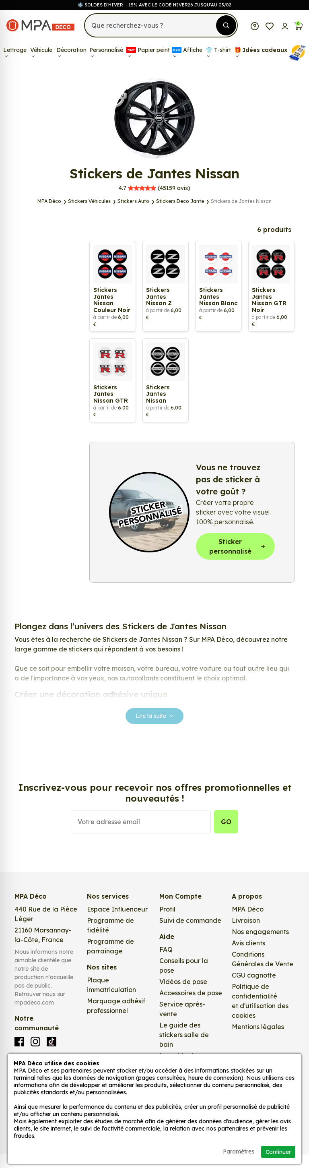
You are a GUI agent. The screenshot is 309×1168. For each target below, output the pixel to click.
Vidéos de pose (183, 995)
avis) (154, 188)
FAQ (166, 963)
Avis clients (248, 957)
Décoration (71, 52)
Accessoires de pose (190, 1007)
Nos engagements (260, 945)
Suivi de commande (190, 934)
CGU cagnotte (254, 989)
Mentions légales (258, 1040)
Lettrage (15, 52)
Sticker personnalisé (237, 559)
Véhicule (41, 52)
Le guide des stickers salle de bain (184, 1048)
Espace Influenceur (117, 923)
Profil (167, 923)
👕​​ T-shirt (218, 52)
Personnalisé (106, 52)
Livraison (246, 934)
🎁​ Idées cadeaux (260, 52)
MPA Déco (248, 923)
